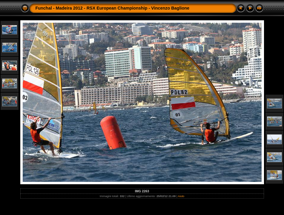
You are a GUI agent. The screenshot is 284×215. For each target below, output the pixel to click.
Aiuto (181, 196)
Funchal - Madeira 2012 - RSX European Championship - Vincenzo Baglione (113, 8)
